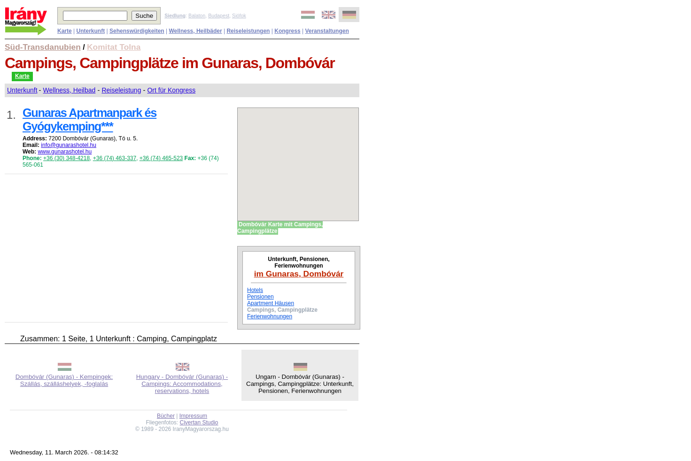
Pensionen (260, 296)
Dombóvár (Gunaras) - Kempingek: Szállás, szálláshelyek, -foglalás (64, 380)
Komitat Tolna (113, 47)
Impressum (193, 416)
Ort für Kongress (171, 90)
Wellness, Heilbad (69, 90)
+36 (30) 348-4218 (66, 158)
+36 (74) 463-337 (114, 158)
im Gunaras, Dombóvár (299, 273)
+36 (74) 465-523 (161, 158)
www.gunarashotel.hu (65, 151)
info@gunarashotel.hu (68, 145)
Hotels (255, 290)
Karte (22, 76)
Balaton (196, 15)
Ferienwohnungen (269, 316)
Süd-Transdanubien (43, 47)
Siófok (239, 15)
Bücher (166, 416)
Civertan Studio (199, 422)
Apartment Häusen (270, 303)
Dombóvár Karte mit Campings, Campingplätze (280, 227)
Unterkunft (22, 90)
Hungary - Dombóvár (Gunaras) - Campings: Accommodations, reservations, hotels (182, 383)
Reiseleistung (121, 90)
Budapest (218, 15)
